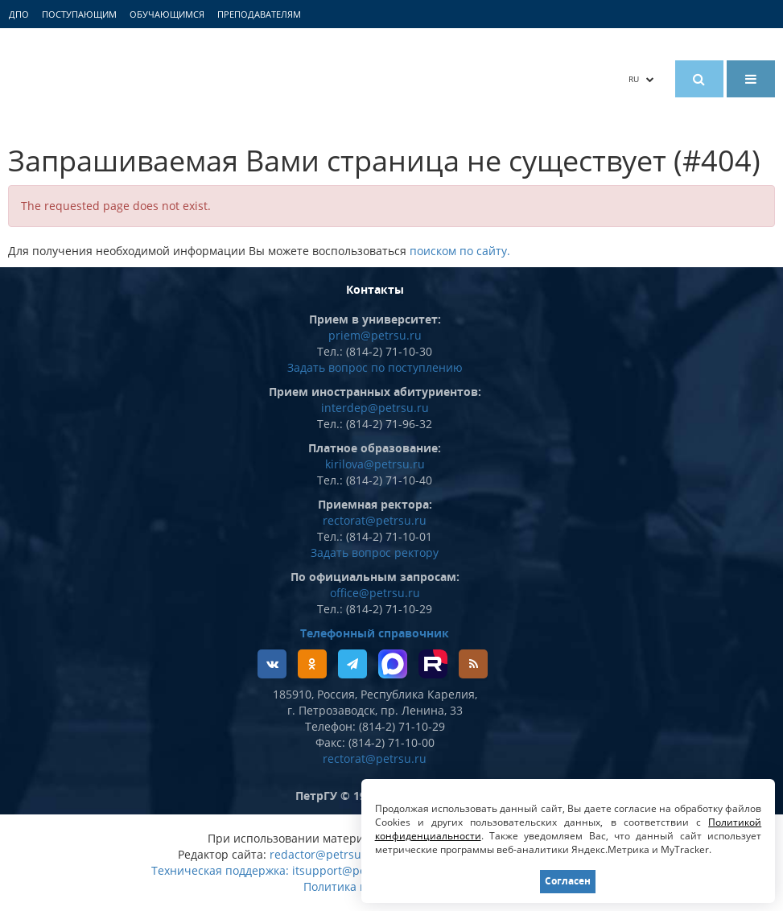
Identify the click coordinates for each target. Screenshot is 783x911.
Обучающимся (167, 14)
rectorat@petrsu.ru (375, 520)
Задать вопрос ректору (375, 552)
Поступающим (79, 14)
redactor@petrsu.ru (323, 854)
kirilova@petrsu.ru (375, 464)
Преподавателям (259, 14)
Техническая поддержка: (220, 870)
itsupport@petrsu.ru (347, 870)
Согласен (568, 881)
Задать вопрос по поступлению (375, 367)
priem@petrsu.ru (375, 335)
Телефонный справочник (374, 633)
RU (641, 79)
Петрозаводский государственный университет (153, 78)
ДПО (19, 14)
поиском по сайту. (460, 250)
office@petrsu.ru (375, 592)
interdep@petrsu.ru (375, 407)
